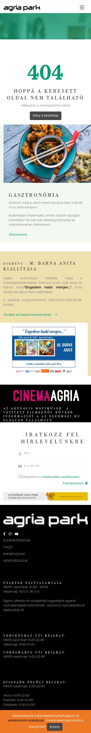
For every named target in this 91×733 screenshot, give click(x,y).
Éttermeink (18, 234)
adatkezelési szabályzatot (60, 477)
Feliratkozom (75, 483)
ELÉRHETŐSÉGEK (16, 540)
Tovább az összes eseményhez (30, 314)
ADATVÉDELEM (15, 560)
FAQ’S (8, 547)
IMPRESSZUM (14, 554)
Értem (55, 727)
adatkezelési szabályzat (26, 720)
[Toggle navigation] (82, 7)
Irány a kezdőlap (46, 115)
